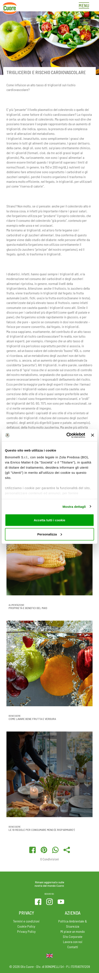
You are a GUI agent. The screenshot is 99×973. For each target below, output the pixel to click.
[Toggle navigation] (85, 6)
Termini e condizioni (26, 921)
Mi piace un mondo (72, 931)
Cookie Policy (26, 926)
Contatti (72, 947)
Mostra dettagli (74, 506)
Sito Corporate (72, 936)
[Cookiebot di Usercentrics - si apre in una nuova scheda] (66, 435)
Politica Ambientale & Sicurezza (72, 923)
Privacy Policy (26, 931)
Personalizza (49, 534)
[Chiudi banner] (92, 435)
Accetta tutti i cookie (49, 520)
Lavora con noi (72, 942)
